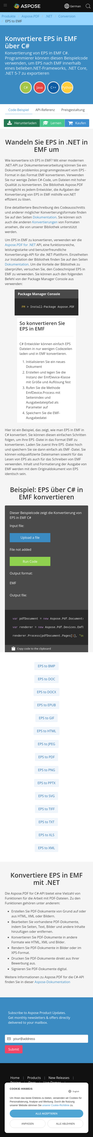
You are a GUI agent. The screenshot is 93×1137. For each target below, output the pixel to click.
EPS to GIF (46, 718)
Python (67, 87)
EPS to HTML (46, 731)
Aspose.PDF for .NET (20, 245)
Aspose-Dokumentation (52, 982)
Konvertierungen (44, 222)
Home (14, 1077)
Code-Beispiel (18, 110)
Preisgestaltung (73, 110)
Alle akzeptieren (46, 1113)
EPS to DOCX (46, 692)
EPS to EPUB (46, 705)
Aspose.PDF (30, 16)
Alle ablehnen (65, 1123)
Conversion (67, 16)
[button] (5, 5)
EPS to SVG (46, 796)
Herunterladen (22, 123)
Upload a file (30, 537)
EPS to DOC (46, 679)
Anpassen (28, 1123)
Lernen (52, 123)
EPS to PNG (46, 770)
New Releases (59, 1077)
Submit (13, 1049)
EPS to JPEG (46, 744)
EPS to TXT (46, 822)
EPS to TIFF (46, 809)
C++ (53, 87)
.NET (48, 16)
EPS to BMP (46, 666)
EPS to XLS (46, 835)
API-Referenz (45, 110)
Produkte (8, 16)
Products (34, 1077)
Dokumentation (44, 217)
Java (40, 87)
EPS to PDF (46, 757)
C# (26, 87)
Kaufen (77, 123)
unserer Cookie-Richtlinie (55, 1105)
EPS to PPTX (46, 783)
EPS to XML (46, 848)
